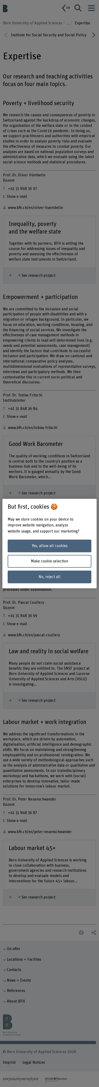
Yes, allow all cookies (50, 546)
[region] (49, 543)
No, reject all (49, 577)
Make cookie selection (49, 561)
